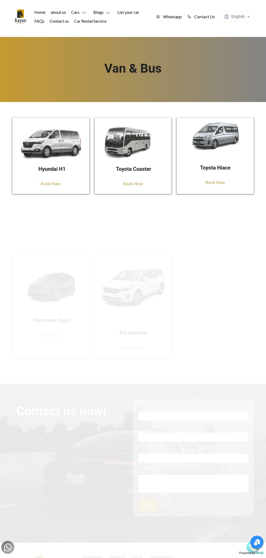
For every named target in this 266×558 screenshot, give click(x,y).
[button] (80, 12)
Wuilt (259, 553)
